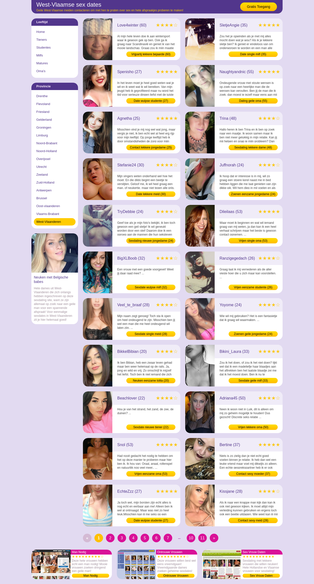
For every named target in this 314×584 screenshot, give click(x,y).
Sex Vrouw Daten (261, 575)
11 (202, 538)
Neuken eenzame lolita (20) (151, 380)
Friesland (42, 112)
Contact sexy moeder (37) (253, 474)
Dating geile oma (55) (253, 101)
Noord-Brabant (46, 143)
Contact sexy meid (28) (253, 520)
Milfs (39, 55)
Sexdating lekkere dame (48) (253, 147)
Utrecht (41, 167)
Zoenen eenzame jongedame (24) (253, 194)
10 (191, 538)
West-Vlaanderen (48, 222)
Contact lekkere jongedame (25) (151, 147)
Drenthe (42, 96)
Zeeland (42, 174)
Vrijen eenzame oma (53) (150, 474)
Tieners (41, 39)
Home (40, 32)
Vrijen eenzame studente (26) (253, 287)
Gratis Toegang (258, 7)
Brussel (41, 198)
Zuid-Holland (45, 182)
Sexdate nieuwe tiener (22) (150, 427)
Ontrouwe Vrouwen (175, 575)
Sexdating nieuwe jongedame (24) (151, 240)
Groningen (43, 127)
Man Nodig (90, 575)
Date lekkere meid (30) (151, 194)
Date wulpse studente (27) (151, 101)
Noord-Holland (46, 151)
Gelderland (44, 119)
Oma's (40, 71)
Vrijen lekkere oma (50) (253, 427)
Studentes (43, 47)
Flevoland (43, 104)
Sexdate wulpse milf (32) (151, 287)
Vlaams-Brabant (47, 214)
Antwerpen (44, 190)
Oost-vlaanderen (48, 206)
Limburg (42, 135)
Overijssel (43, 159)
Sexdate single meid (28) (151, 334)
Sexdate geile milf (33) (253, 380)
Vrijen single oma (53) (253, 240)
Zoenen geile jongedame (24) (253, 334)
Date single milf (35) (253, 54)
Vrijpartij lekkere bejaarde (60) (150, 54)
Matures (42, 63)
